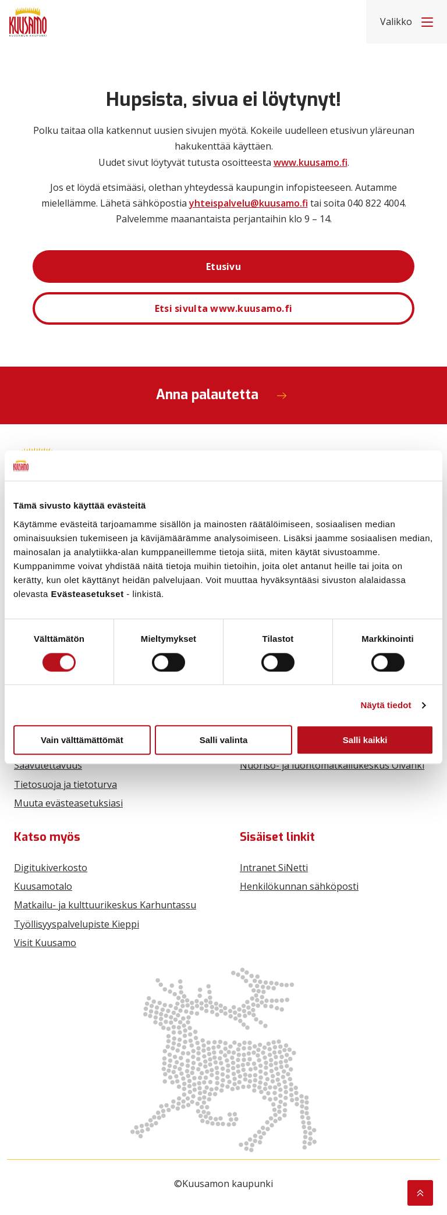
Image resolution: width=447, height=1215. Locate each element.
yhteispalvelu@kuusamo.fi (248, 203)
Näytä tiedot (386, 705)
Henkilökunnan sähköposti (299, 886)
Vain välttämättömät (82, 740)
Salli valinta (224, 740)
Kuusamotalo (43, 886)
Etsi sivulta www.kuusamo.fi (224, 308)
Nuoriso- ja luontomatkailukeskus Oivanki (332, 765)
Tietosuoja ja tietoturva (65, 784)
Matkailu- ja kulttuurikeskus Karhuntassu (105, 904)
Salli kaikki (365, 740)
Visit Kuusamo (45, 942)
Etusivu (223, 266)
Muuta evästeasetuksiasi (68, 803)
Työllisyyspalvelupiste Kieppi (76, 924)
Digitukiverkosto (50, 867)
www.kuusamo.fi (310, 162)
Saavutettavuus (48, 765)
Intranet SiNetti (274, 867)
